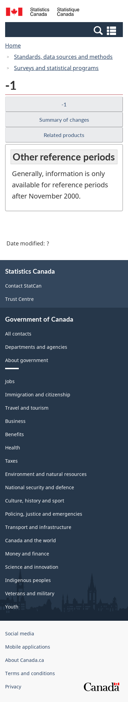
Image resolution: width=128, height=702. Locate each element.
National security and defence (39, 487)
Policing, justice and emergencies (43, 514)
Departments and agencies (36, 347)
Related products (64, 135)
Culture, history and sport (34, 500)
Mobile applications (27, 647)
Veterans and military (29, 593)
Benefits (14, 434)
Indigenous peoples (28, 580)
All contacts (18, 333)
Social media (19, 633)
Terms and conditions (30, 673)
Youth (11, 606)
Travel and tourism (26, 408)
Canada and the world (30, 540)
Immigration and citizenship (37, 394)
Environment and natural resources (46, 474)
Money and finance (27, 553)
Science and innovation (31, 567)
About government (26, 360)
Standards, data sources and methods (63, 57)
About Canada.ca (24, 660)
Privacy (13, 686)
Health (12, 447)
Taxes (11, 461)
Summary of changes (64, 119)
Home (13, 45)
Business (15, 421)
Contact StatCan (23, 285)
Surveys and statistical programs (56, 68)
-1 (64, 104)
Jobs (10, 381)
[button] (65, 30)
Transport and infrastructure (38, 527)
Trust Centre (19, 299)
